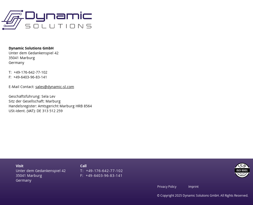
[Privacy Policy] (166, 186)
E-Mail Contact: (41, 86)
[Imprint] (193, 186)
